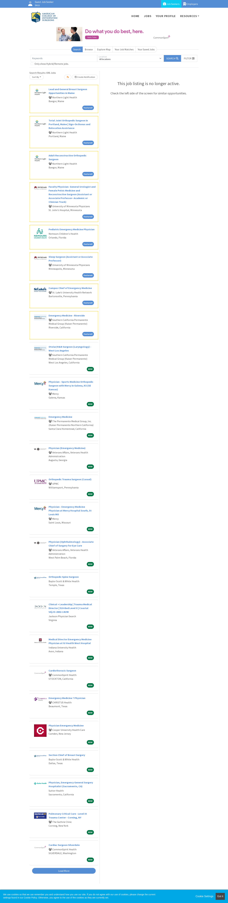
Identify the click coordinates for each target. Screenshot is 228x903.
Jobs (147, 16)
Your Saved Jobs (146, 49)
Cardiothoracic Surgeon (62, 670)
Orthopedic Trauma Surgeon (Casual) (70, 479)
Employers (190, 4)
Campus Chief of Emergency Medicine (70, 288)
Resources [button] (188, 16)
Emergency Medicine (60, 416)
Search (77, 49)
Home (135, 16)
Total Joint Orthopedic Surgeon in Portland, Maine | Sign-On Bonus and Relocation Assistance (69, 124)
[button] (189, 58)
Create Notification (85, 77)
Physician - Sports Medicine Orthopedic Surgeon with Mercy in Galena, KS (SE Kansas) (71, 385)
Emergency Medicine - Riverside (67, 315)
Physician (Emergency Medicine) (67, 448)
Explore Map (104, 49)
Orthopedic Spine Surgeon (64, 576)
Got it (220, 896)
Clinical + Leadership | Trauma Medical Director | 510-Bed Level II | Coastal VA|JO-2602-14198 (70, 608)
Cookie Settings (204, 896)
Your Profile (166, 16)
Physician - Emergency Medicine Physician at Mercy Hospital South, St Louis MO (70, 510)
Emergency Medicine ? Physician (67, 698)
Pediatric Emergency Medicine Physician (72, 229)
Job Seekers (171, 4)
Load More (64, 870)
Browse (89, 49)
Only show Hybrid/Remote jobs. (52, 63)
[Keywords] (64, 58)
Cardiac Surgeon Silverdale (64, 845)
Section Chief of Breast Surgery (67, 755)
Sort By (35, 77)
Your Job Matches (124, 49)
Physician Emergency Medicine (66, 725)
